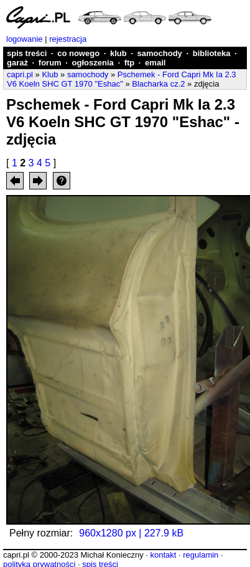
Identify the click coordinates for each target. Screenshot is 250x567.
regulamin (200, 555)
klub (118, 53)
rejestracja (67, 39)
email (155, 62)
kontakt (163, 555)
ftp (129, 62)
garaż (17, 62)
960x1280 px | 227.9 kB (131, 533)
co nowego (78, 53)
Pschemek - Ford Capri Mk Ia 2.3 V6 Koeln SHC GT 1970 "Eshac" (121, 79)
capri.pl (20, 74)
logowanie (24, 39)
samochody (159, 53)
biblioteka (212, 53)
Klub (50, 74)
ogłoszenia (93, 62)
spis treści (27, 53)
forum (50, 62)
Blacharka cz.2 (158, 83)
